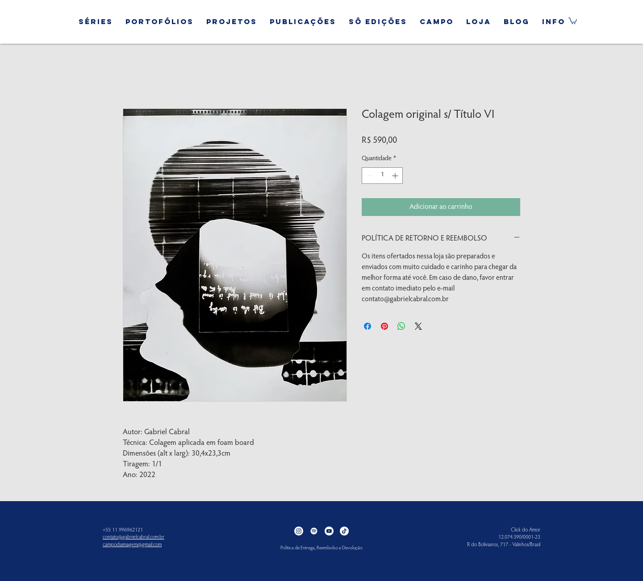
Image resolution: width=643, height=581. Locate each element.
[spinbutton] (382, 175)
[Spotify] (313, 531)
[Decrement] (368, 175)
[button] (95, 17)
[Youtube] (329, 531)
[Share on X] (418, 326)
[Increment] (395, 175)
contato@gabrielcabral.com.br (133, 537)
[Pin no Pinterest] (384, 326)
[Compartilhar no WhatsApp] (401, 326)
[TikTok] (344, 531)
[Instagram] (298, 531)
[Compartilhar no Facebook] (367, 326)
